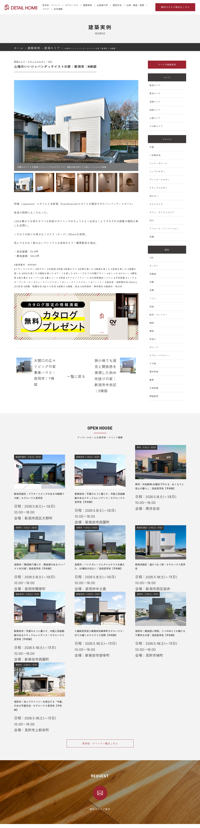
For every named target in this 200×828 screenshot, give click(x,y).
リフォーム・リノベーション (163, 228)
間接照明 (153, 396)
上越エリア (155, 118)
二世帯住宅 (155, 155)
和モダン (153, 196)
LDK (151, 257)
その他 (152, 363)
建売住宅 (117, 5)
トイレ (152, 298)
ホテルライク (156, 204)
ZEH (50, 61)
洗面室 (152, 274)
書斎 (151, 380)
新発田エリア (70, 825)
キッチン (153, 265)
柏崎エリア (155, 110)
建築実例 (87, 5)
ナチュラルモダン (37, 61)
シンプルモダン (157, 171)
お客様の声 (102, 5)
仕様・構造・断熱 (135, 5)
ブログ (45, 9)
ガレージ (153, 347)
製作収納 (153, 371)
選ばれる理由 (20, 817)
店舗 (151, 236)
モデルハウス (71, 5)
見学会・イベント (51, 5)
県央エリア (155, 93)
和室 (151, 306)
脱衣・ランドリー (158, 314)
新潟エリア (19, 61)
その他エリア (156, 126)
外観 (151, 282)
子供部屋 (153, 388)
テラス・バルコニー (159, 355)
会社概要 (58, 9)
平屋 (151, 147)
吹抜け (152, 339)
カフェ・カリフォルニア (161, 212)
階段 (151, 323)
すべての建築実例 (167, 64)
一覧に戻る (76, 365)
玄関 (151, 290)
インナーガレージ (158, 163)
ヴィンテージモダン (159, 179)
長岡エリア (155, 101)
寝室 (151, 331)
